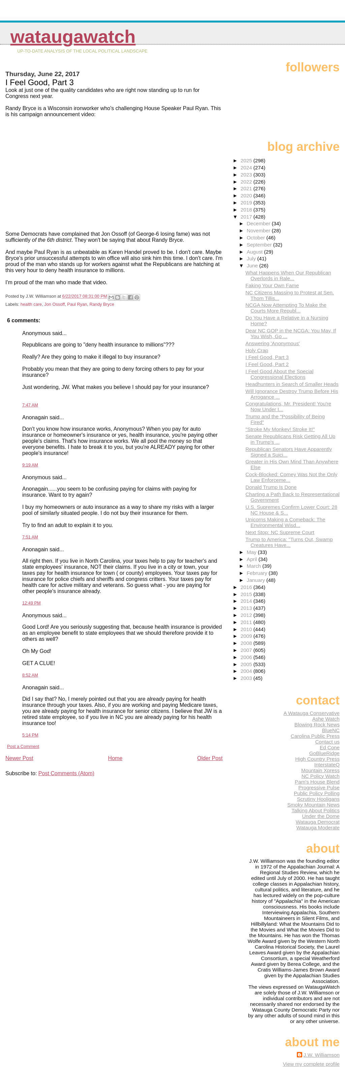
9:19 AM (30, 464)
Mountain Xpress (320, 770)
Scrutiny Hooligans (318, 799)
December (259, 223)
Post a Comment (23, 746)
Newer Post (19, 758)
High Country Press (317, 759)
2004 (247, 671)
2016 (247, 587)
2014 (247, 601)
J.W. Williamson (322, 1055)
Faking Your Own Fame (272, 285)
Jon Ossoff (54, 304)
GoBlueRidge (324, 753)
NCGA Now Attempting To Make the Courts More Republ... (286, 308)
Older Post (210, 758)
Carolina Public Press (315, 736)
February (258, 573)
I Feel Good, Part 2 (267, 364)
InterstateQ (327, 764)
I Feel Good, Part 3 (267, 357)
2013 (247, 608)
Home (115, 758)
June (253, 265)
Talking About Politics (315, 810)
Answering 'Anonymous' (273, 343)
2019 (247, 202)
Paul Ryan (77, 304)
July (252, 258)
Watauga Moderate (318, 827)
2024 (247, 167)
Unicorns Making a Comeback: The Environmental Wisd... (285, 522)
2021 (247, 188)
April (252, 559)
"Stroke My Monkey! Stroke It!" (280, 429)
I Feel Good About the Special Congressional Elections (280, 374)
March (254, 566)
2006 (247, 657)
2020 (247, 195)
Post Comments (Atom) (66, 773)
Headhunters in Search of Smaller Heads (292, 384)
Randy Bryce (102, 304)
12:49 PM (31, 602)
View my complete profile (311, 1064)
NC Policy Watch (321, 776)
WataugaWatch (73, 36)
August (255, 252)
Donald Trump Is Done (271, 487)
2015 (247, 594)
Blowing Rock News (317, 724)
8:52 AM (30, 675)
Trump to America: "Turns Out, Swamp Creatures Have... (289, 542)
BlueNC (331, 730)
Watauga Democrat (318, 822)
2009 (247, 636)
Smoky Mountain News (313, 805)
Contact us (327, 742)
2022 (247, 182)
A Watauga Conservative (311, 713)
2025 (247, 160)
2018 (247, 209)
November (259, 230)
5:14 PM (30, 734)
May (252, 552)
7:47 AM (30, 404)
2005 (247, 664)
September (260, 245)
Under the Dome (321, 816)
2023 (247, 174)
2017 (247, 217)
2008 (247, 643)
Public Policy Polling (317, 793)
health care (31, 304)
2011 (247, 622)
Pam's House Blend (317, 782)
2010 (247, 629)
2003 (247, 678)
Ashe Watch (326, 719)
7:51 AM (30, 536)
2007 (247, 650)
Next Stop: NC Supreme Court (280, 532)
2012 (247, 615)
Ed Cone (330, 747)
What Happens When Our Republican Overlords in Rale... (288, 275)
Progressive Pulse (319, 787)
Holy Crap (257, 350)
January (256, 580)
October (256, 237)
